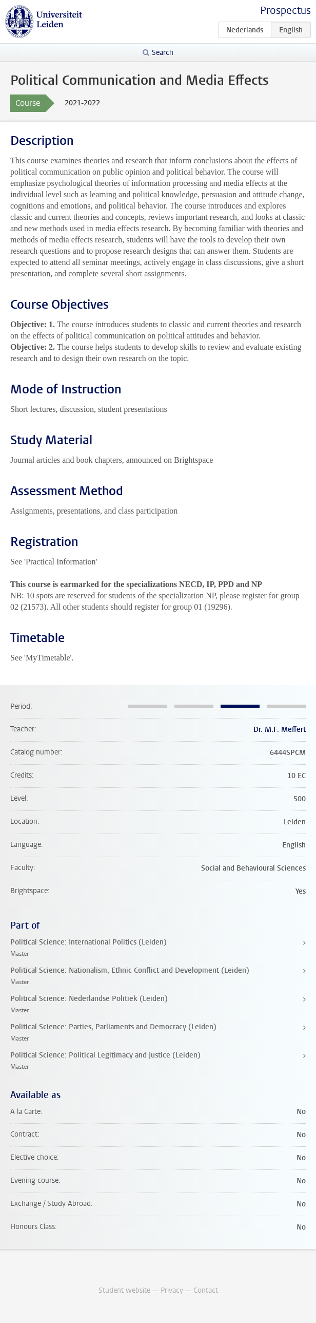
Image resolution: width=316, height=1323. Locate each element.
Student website (124, 1290)
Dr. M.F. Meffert (279, 729)
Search (162, 53)
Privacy (172, 1290)
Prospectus (285, 10)
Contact (205, 1290)
